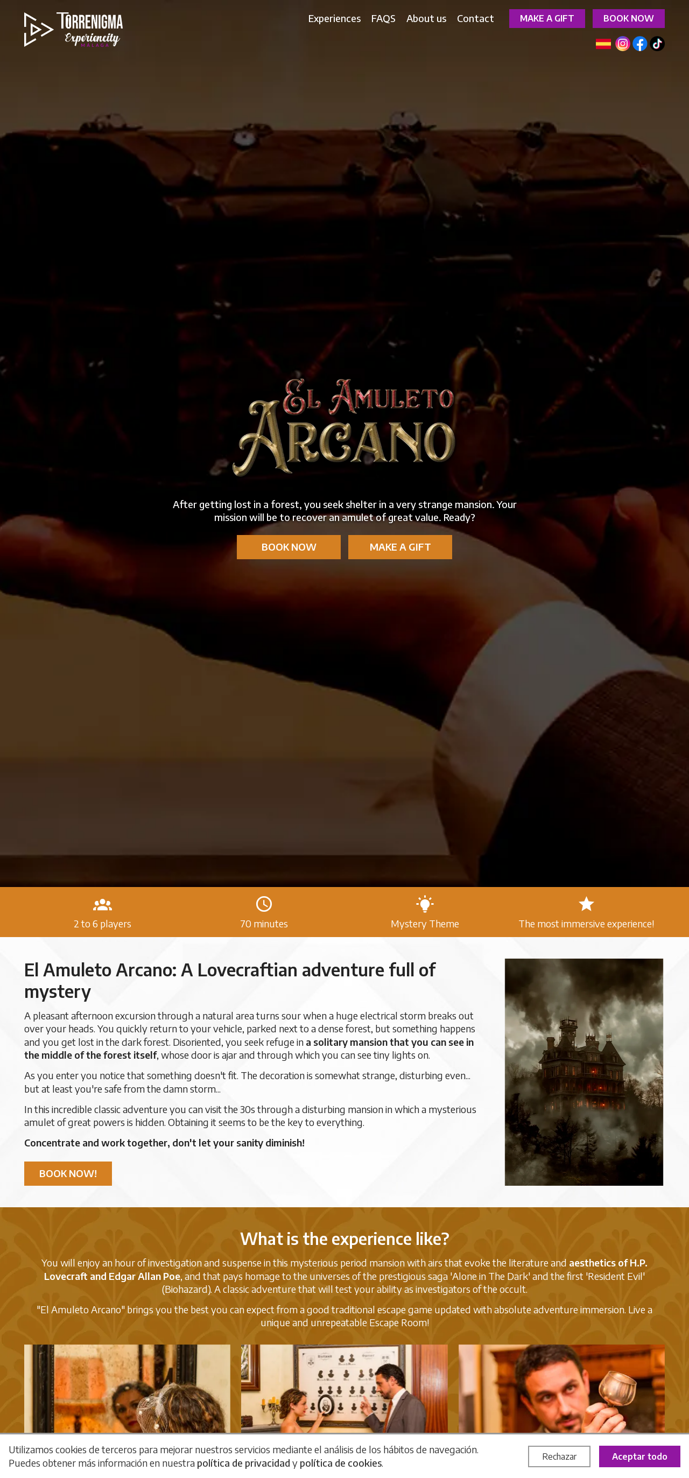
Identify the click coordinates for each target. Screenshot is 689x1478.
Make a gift (547, 18)
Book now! (68, 1173)
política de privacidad (243, 1462)
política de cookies (341, 1462)
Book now (628, 18)
